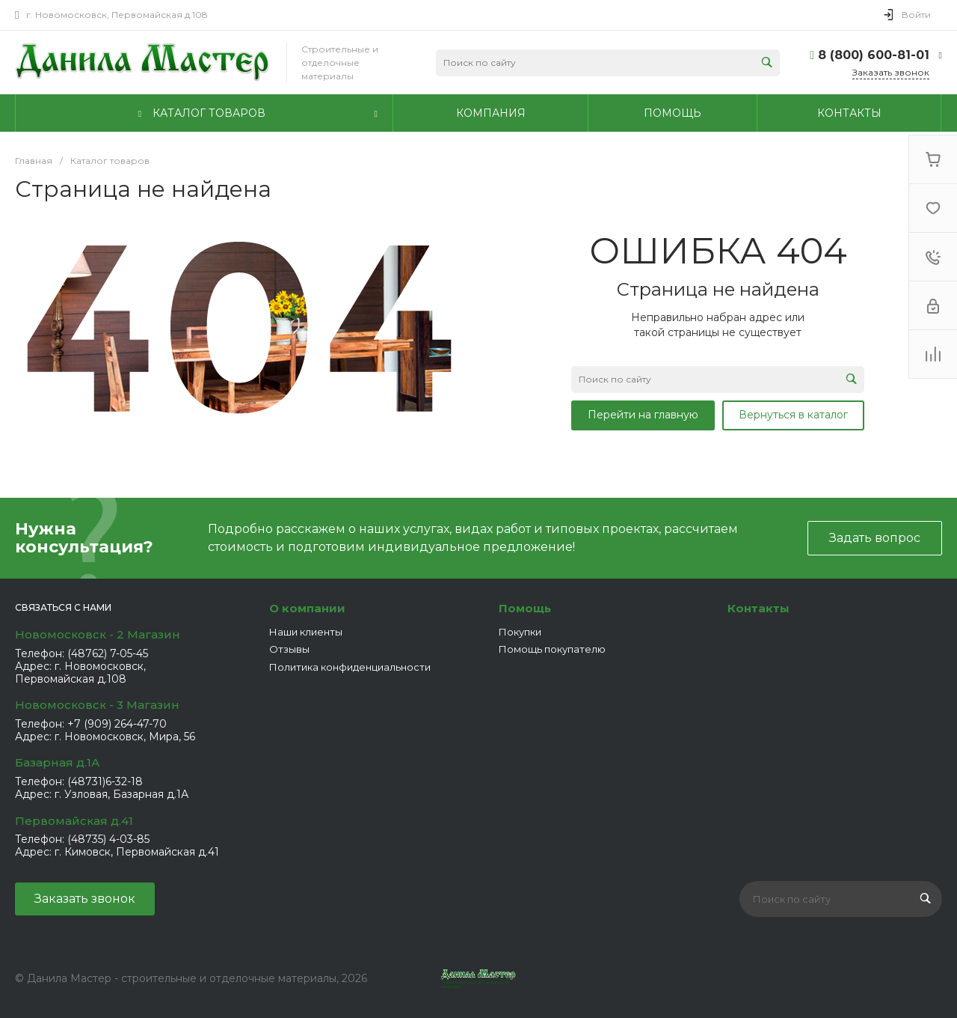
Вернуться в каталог (793, 414)
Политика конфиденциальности (350, 667)
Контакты (758, 608)
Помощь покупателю (552, 649)
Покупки (520, 632)
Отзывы (289, 649)
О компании (307, 608)
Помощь (525, 608)
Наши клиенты (305, 632)
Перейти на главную (643, 414)
